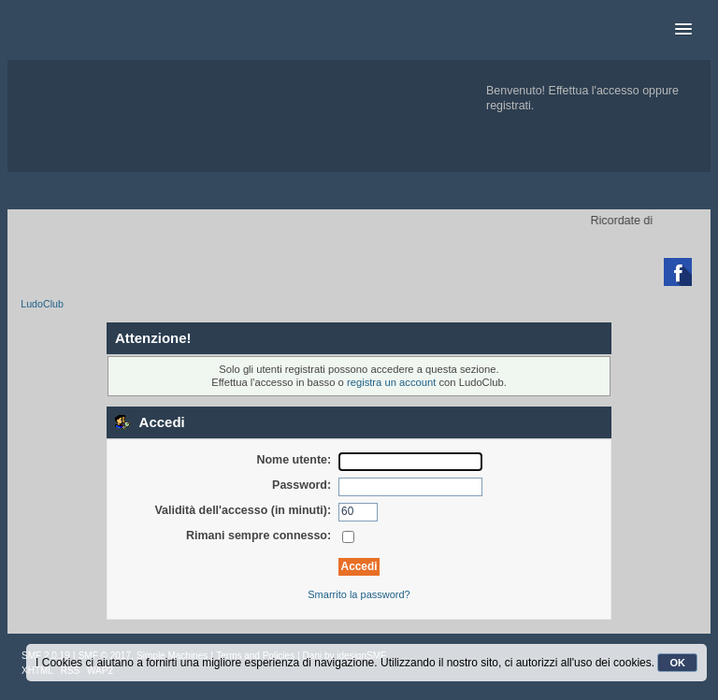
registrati (508, 105)
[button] (683, 30)
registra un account (391, 382)
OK (677, 662)
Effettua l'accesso (594, 90)
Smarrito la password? (358, 594)
